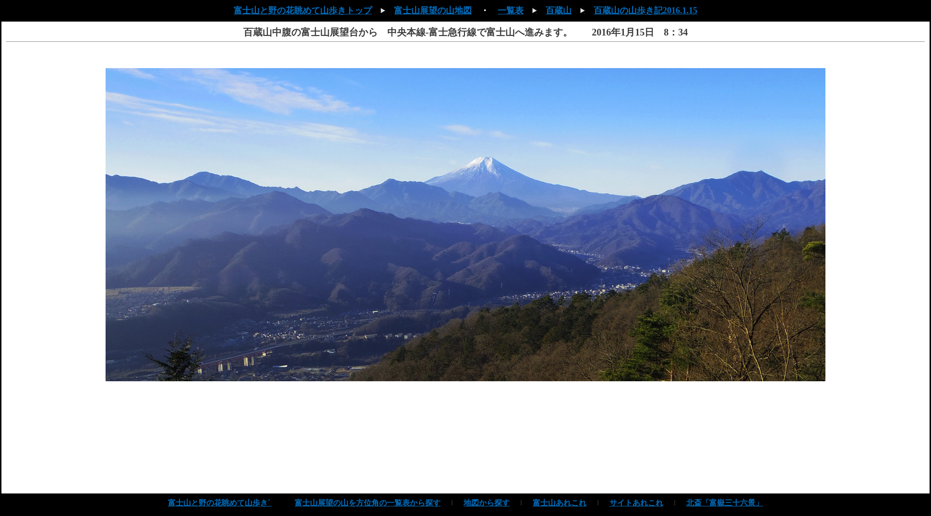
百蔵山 (559, 10)
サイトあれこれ (636, 503)
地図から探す (487, 503)
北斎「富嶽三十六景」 (724, 503)
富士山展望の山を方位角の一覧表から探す (368, 503)
